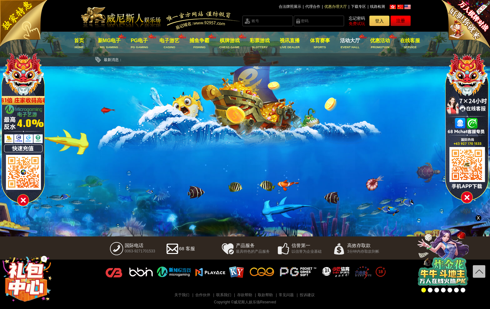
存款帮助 (244, 295)
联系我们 (223, 295)
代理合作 (312, 6)
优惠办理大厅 (335, 6)
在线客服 (410, 43)
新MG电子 (109, 43)
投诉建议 (307, 295)
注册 (400, 20)
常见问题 (286, 295)
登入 (379, 20)
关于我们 (181, 295)
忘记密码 (357, 18)
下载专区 (358, 6)
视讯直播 (290, 43)
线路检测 (377, 6)
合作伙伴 (202, 295)
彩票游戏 (260, 43)
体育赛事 (320, 43)
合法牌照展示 (290, 6)
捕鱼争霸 (200, 43)
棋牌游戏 (230, 43)
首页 (79, 43)
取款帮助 (265, 295)
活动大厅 (350, 43)
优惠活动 (380, 43)
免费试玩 (357, 23)
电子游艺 (170, 43)
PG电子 (139, 43)
